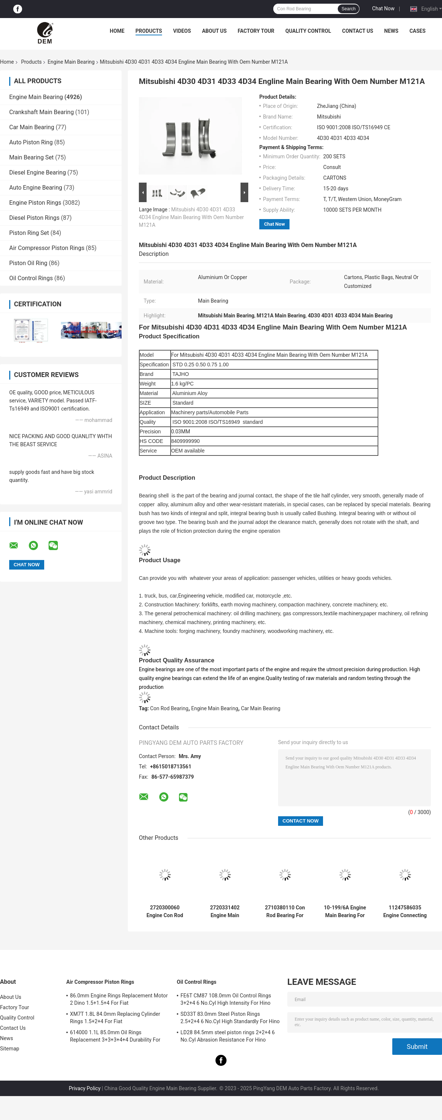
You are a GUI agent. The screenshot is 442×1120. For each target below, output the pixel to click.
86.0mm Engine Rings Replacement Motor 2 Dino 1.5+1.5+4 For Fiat (119, 999)
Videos (182, 31)
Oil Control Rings (31, 278)
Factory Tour (256, 31)
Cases (418, 31)
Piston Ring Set (29, 232)
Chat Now (383, 8)
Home (117, 31)
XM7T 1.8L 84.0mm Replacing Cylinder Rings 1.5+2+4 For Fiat (115, 1017)
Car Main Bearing (31, 127)
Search (348, 8)
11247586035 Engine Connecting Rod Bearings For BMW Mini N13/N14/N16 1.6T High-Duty (405, 912)
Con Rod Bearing (169, 708)
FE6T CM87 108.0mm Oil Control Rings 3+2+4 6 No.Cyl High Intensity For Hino (225, 999)
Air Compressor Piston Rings (46, 247)
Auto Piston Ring (31, 142)
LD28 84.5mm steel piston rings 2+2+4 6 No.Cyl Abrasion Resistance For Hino (227, 1036)
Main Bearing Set (31, 157)
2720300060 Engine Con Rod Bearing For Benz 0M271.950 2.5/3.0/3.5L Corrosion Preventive (165, 912)
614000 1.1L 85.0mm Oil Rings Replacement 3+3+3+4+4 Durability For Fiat (115, 1037)
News (391, 31)
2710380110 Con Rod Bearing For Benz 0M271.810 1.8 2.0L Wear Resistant (285, 912)
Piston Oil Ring (28, 263)
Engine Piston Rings (35, 202)
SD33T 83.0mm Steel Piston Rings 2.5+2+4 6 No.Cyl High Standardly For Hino (230, 1017)
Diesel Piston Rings (34, 217)
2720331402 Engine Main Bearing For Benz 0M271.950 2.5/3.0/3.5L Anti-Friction (225, 912)
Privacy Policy (85, 1088)
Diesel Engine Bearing (37, 172)
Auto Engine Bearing (35, 187)
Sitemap (9, 1049)
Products (149, 31)
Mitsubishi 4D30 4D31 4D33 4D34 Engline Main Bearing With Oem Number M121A (191, 217)
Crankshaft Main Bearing (41, 112)
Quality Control (308, 31)
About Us (214, 31)
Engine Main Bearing (71, 62)
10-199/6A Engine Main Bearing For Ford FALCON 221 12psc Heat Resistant (345, 912)
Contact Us (357, 31)
